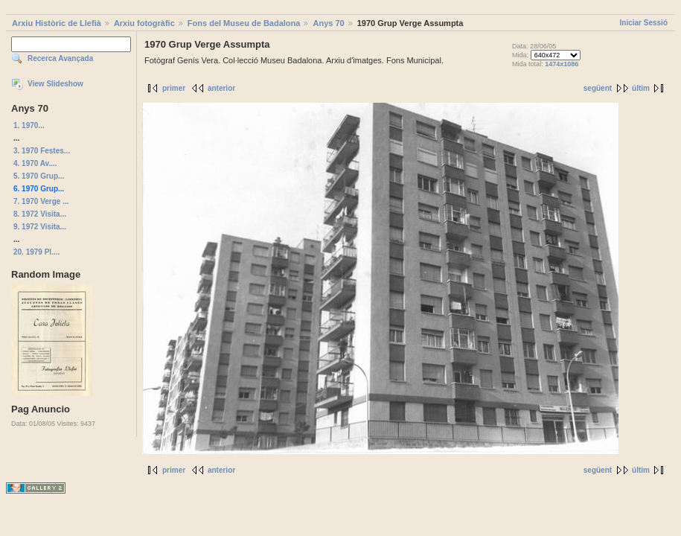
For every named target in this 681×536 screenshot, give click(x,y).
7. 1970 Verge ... (41, 201)
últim (641, 88)
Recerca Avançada (60, 58)
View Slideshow (55, 84)
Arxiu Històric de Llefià (56, 23)
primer (173, 88)
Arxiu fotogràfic (144, 23)
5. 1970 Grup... (38, 176)
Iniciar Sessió (644, 23)
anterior (221, 88)
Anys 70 (328, 23)
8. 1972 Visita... (39, 214)
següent (598, 88)
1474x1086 (561, 64)
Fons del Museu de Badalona (244, 23)
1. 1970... (29, 125)
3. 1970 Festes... (41, 151)
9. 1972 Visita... (39, 227)
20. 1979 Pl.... (36, 252)
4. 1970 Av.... (35, 163)
